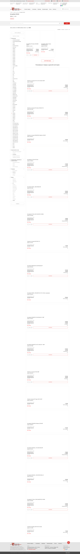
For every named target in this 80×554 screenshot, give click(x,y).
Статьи (50, 9)
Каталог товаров (27, 9)
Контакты (54, 9)
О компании (34, 9)
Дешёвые (62, 29)
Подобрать (17, 203)
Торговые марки (45, 9)
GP (13, 16)
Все (69, 29)
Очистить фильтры (18, 32)
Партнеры (39, 9)
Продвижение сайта (28, 552)
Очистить (12, 18)
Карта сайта (68, 552)
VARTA (15, 16)
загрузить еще (47, 60)
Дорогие (66, 29)
